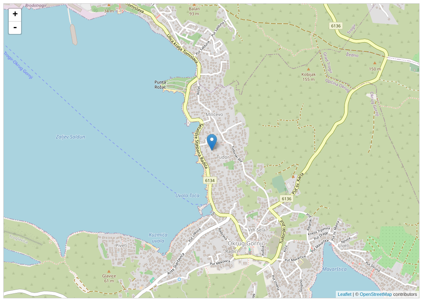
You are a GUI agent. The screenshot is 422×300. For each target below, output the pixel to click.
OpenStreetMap (376, 294)
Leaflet (345, 294)
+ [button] (15, 15)
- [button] (15, 28)
